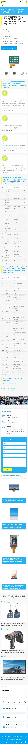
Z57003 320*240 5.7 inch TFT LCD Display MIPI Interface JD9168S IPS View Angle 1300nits (12, 12)
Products (4, 5)
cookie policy (12, 739)
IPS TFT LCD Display (6, 10)
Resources (5, 694)
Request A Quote (8, 48)
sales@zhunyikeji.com (11, 708)
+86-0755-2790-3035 (11, 717)
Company (20, 5)
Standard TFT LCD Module (18, 9)
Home (4, 9)
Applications (12, 5)
